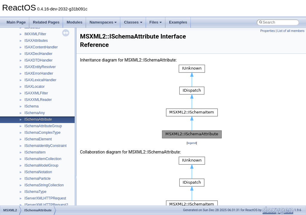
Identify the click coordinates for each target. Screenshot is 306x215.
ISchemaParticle (37, 178)
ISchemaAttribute (38, 119)
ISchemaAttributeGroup (43, 126)
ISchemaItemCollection (42, 159)
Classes (133, 22)
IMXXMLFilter (35, 34)
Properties (267, 31)
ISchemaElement (38, 139)
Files (156, 22)
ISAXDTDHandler (38, 60)
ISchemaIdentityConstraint (45, 146)
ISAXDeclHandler (38, 54)
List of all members (291, 31)
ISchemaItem (35, 152)
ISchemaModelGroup (41, 165)
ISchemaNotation (38, 172)
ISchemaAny (34, 113)
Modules (74, 22)
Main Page (16, 22)
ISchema (31, 106)
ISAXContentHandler (41, 47)
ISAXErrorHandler (38, 73)
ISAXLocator (34, 87)
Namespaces (103, 22)
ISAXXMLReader (38, 100)
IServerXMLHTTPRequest (45, 198)
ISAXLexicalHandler (40, 80)
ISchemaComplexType (42, 132)
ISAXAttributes (36, 41)
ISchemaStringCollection (44, 185)
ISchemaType (35, 192)
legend (191, 143)
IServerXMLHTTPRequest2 (46, 205)
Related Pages (46, 22)
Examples (178, 22)
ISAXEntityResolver (40, 67)
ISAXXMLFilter (36, 93)
